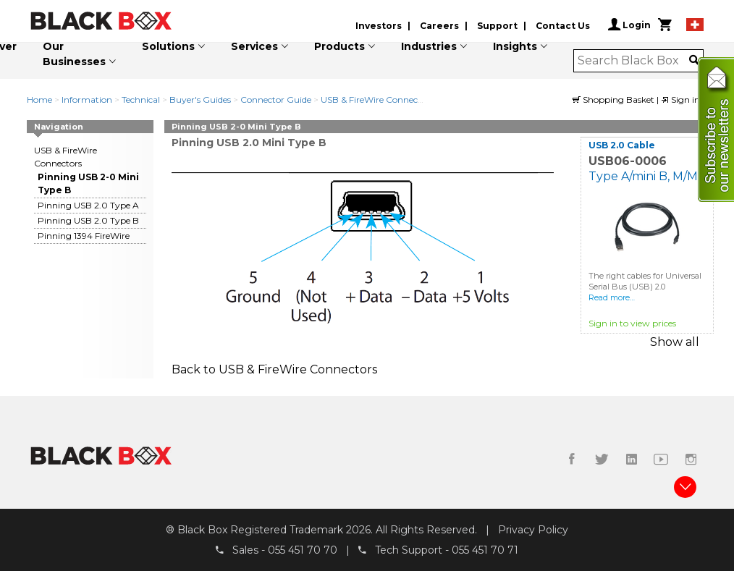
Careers (439, 25)
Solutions (168, 46)
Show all (674, 342)
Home (39, 99)
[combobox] (634, 61)
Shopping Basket (615, 99)
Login (629, 24)
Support (497, 25)
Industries (429, 46)
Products (339, 46)
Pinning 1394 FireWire (84, 235)
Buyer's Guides (200, 99)
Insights (515, 46)
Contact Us (563, 25)
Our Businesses (74, 54)
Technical (141, 99)
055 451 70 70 (302, 550)
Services (254, 46)
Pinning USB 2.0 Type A (88, 205)
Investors (378, 25)
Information (87, 99)
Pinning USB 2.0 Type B (88, 220)
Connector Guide (275, 99)
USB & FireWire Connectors (377, 99)
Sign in (680, 99)
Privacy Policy (533, 529)
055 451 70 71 (485, 550)
